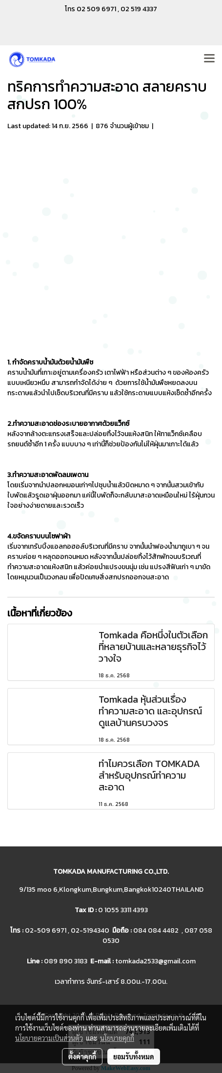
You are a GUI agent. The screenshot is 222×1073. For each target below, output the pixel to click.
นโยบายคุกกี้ (117, 1038)
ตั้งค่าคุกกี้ (82, 1056)
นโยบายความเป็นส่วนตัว (49, 1038)
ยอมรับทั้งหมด (133, 1056)
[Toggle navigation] (209, 59)
